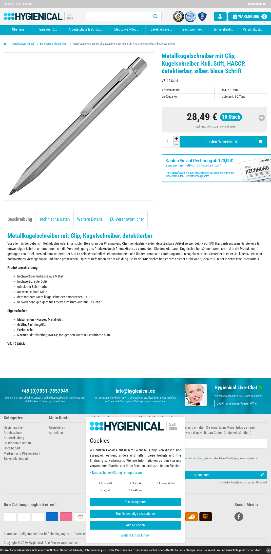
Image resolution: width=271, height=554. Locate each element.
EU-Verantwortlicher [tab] (127, 219)
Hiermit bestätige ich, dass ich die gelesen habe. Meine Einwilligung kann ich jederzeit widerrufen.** (201, 460)
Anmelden (56, 433)
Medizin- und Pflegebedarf (22, 453)
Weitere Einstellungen (136, 535)
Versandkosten (253, 29)
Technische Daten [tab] (54, 219)
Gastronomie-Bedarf (193, 29)
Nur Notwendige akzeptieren (135, 514)
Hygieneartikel (47, 29)
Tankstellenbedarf (224, 29)
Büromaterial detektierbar (53, 43)
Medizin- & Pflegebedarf (128, 29)
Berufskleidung (14, 438)
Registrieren (57, 427)
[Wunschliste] (257, 4)
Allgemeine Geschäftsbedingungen (45, 534)
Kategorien (13, 418)
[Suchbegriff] (118, 16)
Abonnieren (229, 475)
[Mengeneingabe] (168, 141)
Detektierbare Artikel (162, 29)
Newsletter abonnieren (159, 418)
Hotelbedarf (12, 448)
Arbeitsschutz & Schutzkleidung (86, 29)
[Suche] (155, 16)
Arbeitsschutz (13, 433)
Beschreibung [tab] (19, 219)
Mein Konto (59, 418)
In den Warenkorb (234, 142)
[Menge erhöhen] (176, 139)
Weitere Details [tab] (90, 219)
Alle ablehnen (135, 525)
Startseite (10, 534)
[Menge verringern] (176, 144)
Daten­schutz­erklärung (106, 473)
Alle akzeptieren (136, 502)
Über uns (18, 29)
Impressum (133, 473)
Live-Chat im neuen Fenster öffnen (237, 403)
